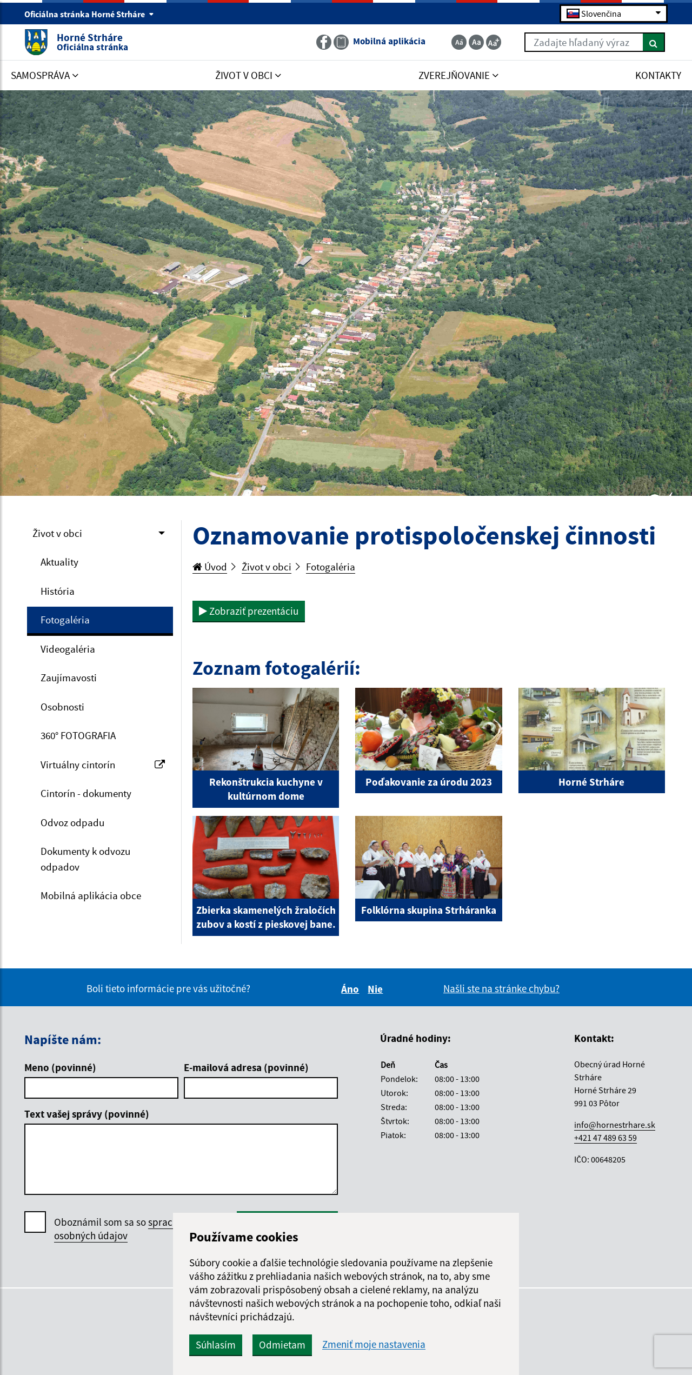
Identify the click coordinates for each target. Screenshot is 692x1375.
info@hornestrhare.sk (614, 1124)
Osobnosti (62, 706)
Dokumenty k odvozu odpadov (85, 859)
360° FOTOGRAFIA (78, 735)
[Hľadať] (654, 42)
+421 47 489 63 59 (605, 1137)
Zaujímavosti (69, 677)
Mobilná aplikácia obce (91, 895)
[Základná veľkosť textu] (476, 42)
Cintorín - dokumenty (86, 793)
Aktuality (59, 561)
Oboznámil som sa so (129, 1229)
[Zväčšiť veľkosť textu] (493, 42)
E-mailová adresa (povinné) (246, 1067)
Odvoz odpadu (72, 822)
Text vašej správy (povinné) (86, 1113)
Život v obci (57, 533)
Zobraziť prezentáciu (248, 611)
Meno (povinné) (60, 1067)
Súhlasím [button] (216, 1344)
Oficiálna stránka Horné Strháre (89, 14)
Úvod (209, 566)
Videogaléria (68, 648)
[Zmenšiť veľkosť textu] (459, 42)
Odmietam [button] (282, 1344)
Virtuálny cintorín (103, 764)
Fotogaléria (65, 619)
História (58, 590)
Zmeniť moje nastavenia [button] (373, 1344)
